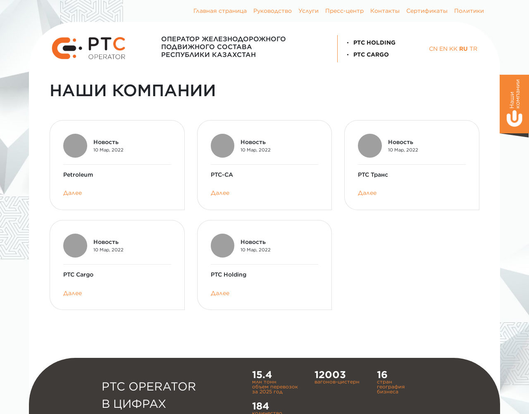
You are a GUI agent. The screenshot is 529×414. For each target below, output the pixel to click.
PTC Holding (370, 42)
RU (463, 48)
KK (453, 48)
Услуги (308, 10)
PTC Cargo (366, 54)
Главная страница (220, 10)
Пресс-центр (344, 10)
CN (433, 48)
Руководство (272, 10)
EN (443, 48)
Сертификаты (427, 10)
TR (473, 48)
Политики (469, 10)
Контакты (385, 10)
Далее (72, 192)
